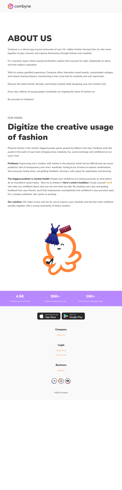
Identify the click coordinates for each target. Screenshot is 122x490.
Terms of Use (61, 355)
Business (61, 370)
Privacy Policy (61, 350)
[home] (19, 6)
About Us (61, 335)
